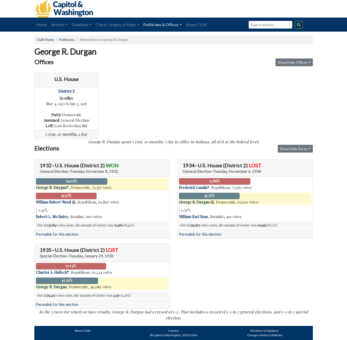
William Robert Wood (53, 202)
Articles (58, 24)
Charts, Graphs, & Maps (116, 24)
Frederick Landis (193, 187)
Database (80, 24)
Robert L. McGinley (52, 216)
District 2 (66, 91)
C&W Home (45, 40)
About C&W (196, 24)
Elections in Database (264, 330)
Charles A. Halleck (51, 272)
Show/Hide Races (294, 149)
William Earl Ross (193, 216)
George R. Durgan (51, 187)
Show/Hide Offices (293, 62)
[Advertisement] (256, 8)
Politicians (66, 40)
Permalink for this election (57, 234)
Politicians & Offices (161, 24)
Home (41, 24)
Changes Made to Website (264, 335)
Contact (173, 330)
